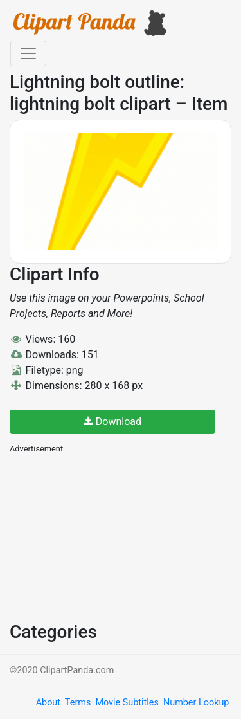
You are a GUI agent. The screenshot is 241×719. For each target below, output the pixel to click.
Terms (78, 702)
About (48, 702)
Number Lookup (196, 702)
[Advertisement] (106, 536)
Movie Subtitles (126, 702)
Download (112, 421)
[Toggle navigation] (28, 53)
